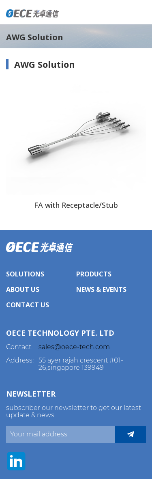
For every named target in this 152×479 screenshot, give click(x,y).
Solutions (25, 274)
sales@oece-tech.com (74, 347)
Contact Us (27, 305)
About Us (22, 289)
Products (93, 274)
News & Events (101, 289)
